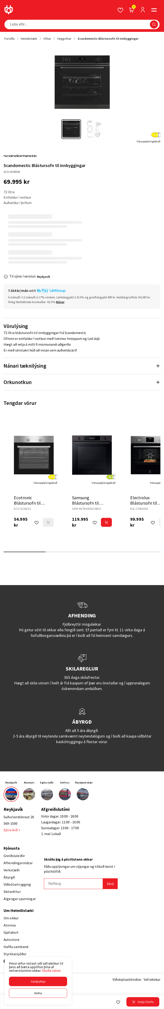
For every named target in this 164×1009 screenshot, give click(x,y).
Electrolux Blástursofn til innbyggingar (143, 503)
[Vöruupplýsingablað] (148, 141)
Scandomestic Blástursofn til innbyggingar (108, 39)
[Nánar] (60, 301)
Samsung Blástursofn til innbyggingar (85, 503)
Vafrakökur (152, 979)
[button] (38, 981)
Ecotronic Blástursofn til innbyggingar (27, 503)
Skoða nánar (51, 970)
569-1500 (10, 823)
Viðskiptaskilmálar (127, 979)
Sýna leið (12, 830)
